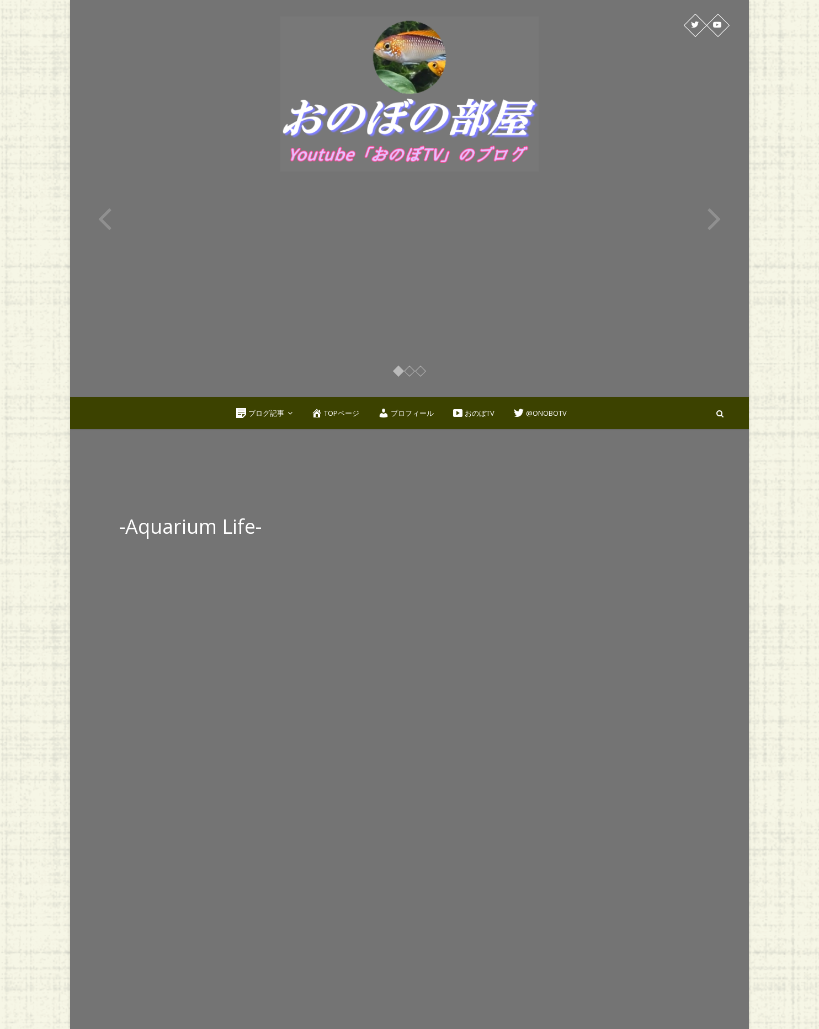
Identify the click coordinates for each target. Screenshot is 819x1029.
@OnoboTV (540, 413)
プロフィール (406, 413)
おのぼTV (473, 413)
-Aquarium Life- (190, 526)
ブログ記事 (260, 413)
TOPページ (335, 413)
